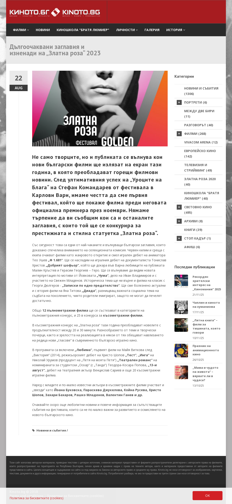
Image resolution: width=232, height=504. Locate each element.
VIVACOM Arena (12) (201, 142)
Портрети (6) (192, 102)
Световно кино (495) (194, 210)
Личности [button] (127, 30)
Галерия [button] (152, 30)
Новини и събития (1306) (201, 91)
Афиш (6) (192, 247)
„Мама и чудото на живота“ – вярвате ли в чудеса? (205, 374)
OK (207, 495)
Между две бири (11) (199, 114)
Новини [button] (43, 30)
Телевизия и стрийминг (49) (198, 167)
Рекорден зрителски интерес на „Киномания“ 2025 (207, 283)
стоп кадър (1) (194, 238)
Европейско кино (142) (200, 153)
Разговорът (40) (198, 125)
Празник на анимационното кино (206, 350)
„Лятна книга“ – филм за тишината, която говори (206, 326)
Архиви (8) (190, 221)
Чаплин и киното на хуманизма (206, 304)
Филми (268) (191, 133)
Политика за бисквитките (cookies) (36, 498)
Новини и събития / (52, 430)
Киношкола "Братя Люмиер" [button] (83, 30)
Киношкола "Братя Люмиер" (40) (201, 196)
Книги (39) (193, 230)
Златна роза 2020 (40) (200, 182)
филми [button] (21, 30)
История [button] (175, 30)
